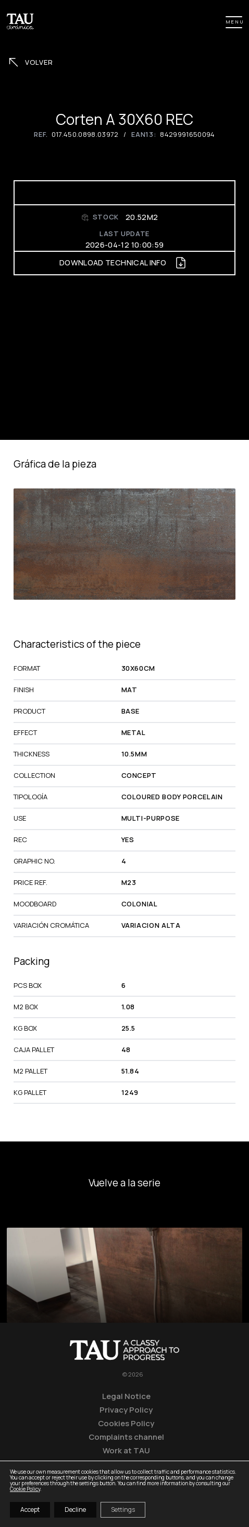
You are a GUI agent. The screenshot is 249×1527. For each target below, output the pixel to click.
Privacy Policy (126, 1409)
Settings (123, 1509)
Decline (75, 1509)
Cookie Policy (25, 1489)
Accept (30, 1509)
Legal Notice (126, 1396)
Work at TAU (126, 1450)
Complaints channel (126, 1436)
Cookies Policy (126, 1423)
